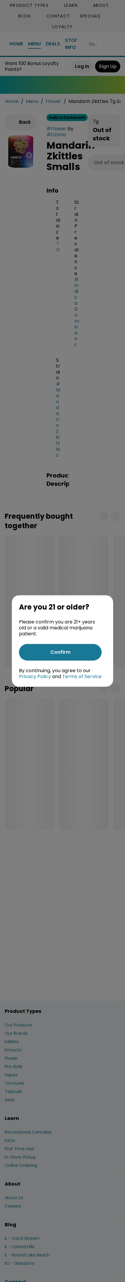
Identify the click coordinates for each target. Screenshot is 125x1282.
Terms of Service (82, 676)
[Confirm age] (60, 652)
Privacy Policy (35, 676)
